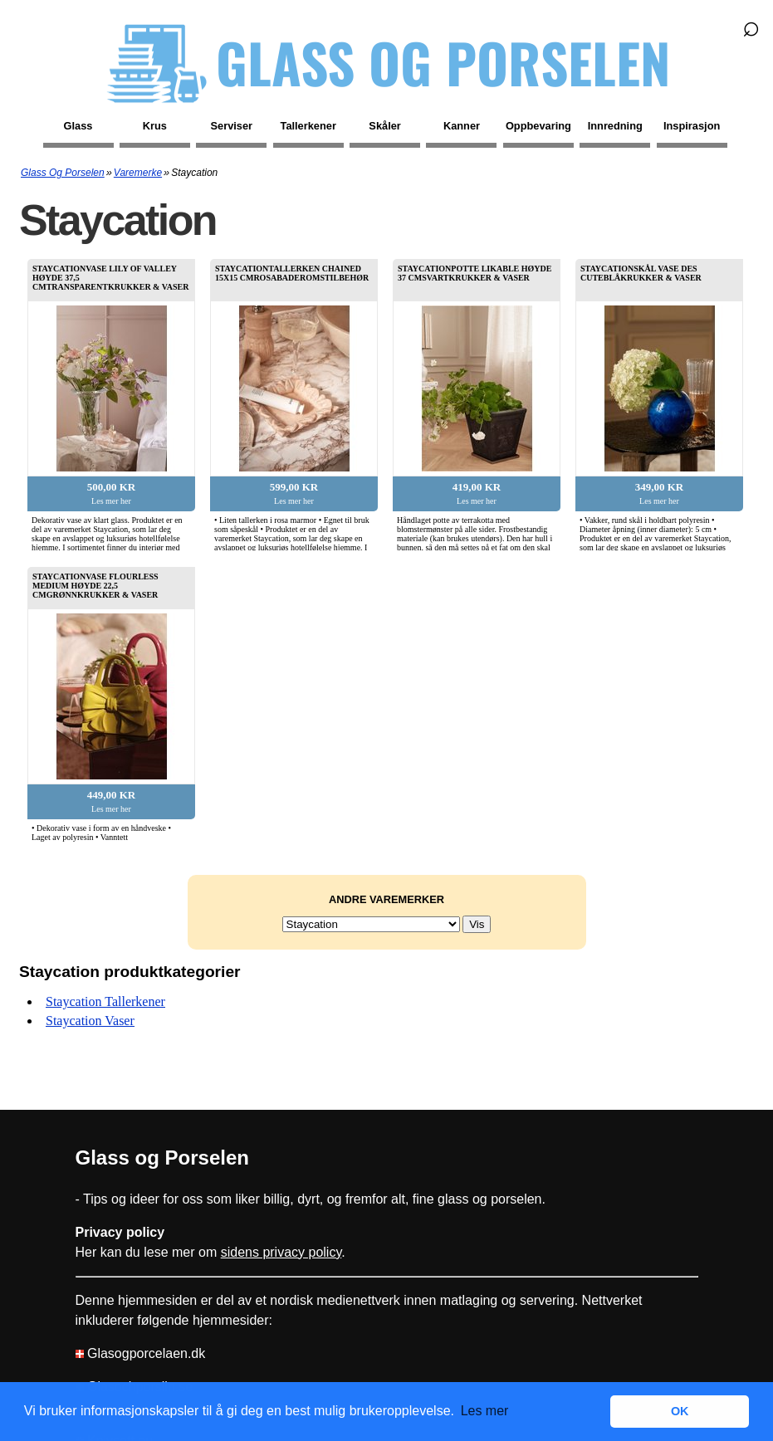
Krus (155, 126)
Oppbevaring (538, 126)
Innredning (615, 126)
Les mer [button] (485, 1411)
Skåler (384, 126)
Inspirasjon (691, 126)
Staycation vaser (90, 1021)
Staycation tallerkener (105, 1001)
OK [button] (680, 1411)
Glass (78, 126)
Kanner (461, 126)
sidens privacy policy (281, 1252)
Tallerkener (308, 126)
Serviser (232, 126)
